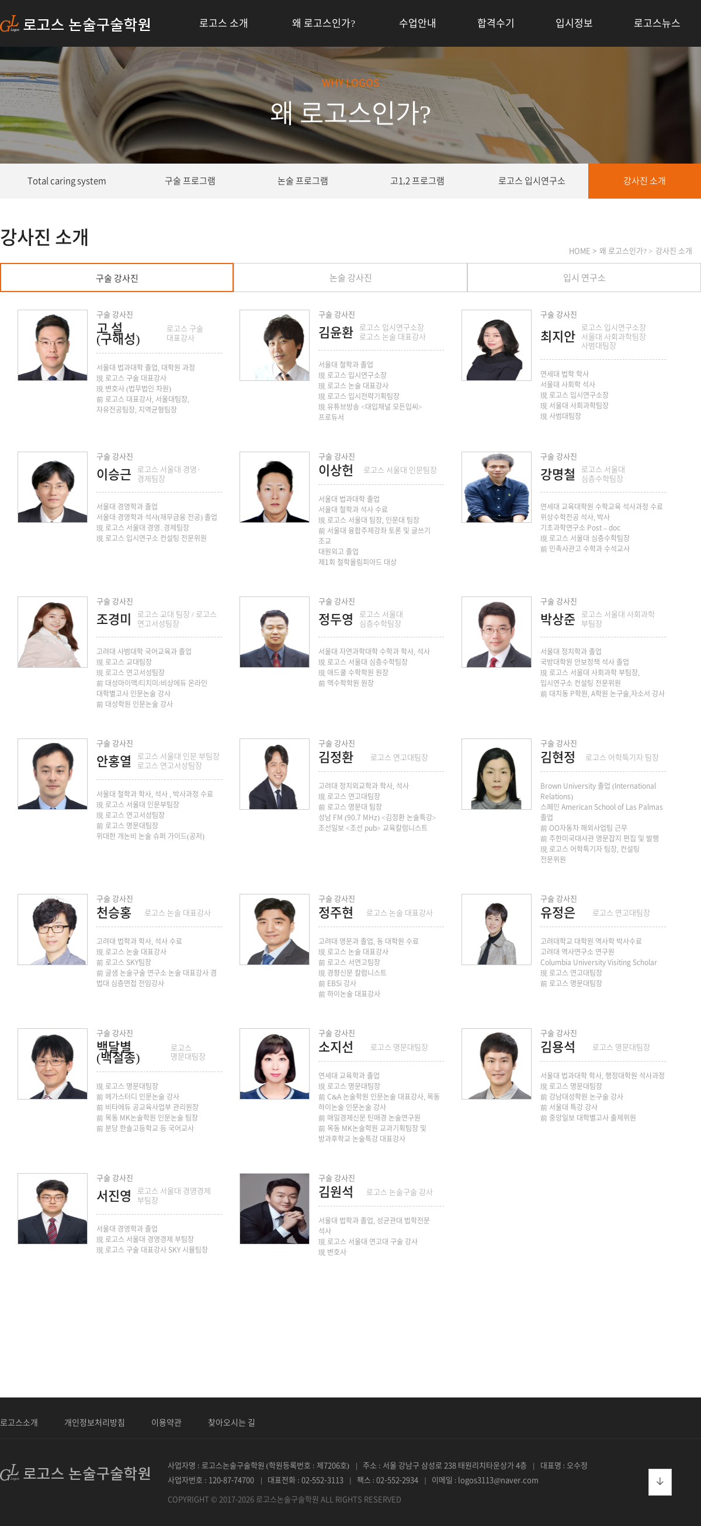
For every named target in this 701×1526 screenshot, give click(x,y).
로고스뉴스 (657, 23)
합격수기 (496, 23)
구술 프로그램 (190, 180)
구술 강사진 (117, 278)
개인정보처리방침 (94, 1423)
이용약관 (166, 1423)
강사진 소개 (644, 180)
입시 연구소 (584, 277)
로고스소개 (19, 1423)
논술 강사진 (350, 277)
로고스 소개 (223, 23)
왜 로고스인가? (323, 23)
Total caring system (66, 180)
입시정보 (574, 23)
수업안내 (417, 23)
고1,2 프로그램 (417, 180)
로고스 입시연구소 (531, 180)
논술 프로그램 (302, 180)
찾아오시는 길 (231, 1423)
